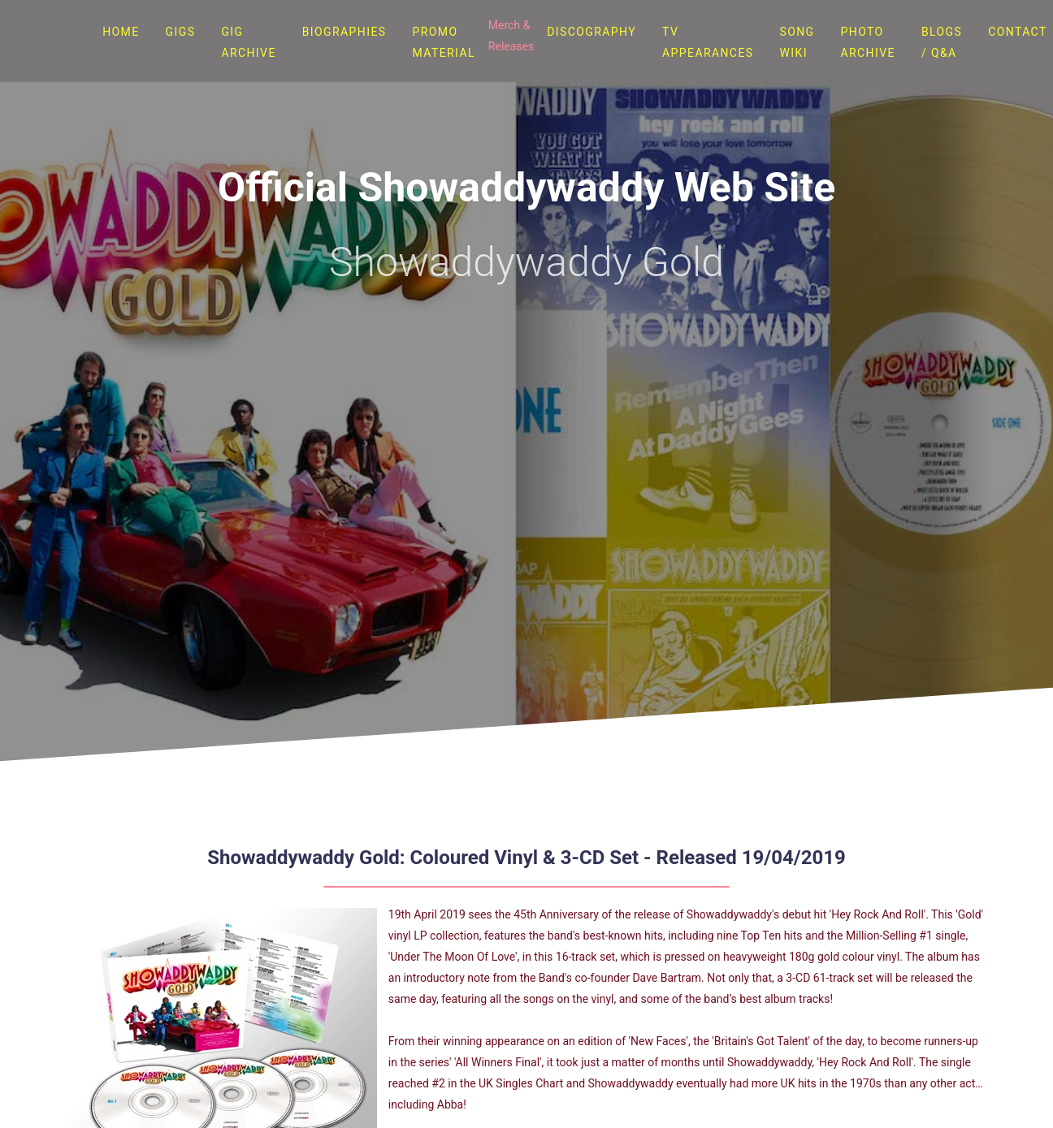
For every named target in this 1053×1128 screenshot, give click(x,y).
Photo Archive (868, 42)
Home (120, 31)
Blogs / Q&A (941, 42)
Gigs (181, 31)
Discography (591, 31)
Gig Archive (248, 42)
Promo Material (444, 42)
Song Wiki (796, 42)
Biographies (344, 31)
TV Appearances (707, 42)
